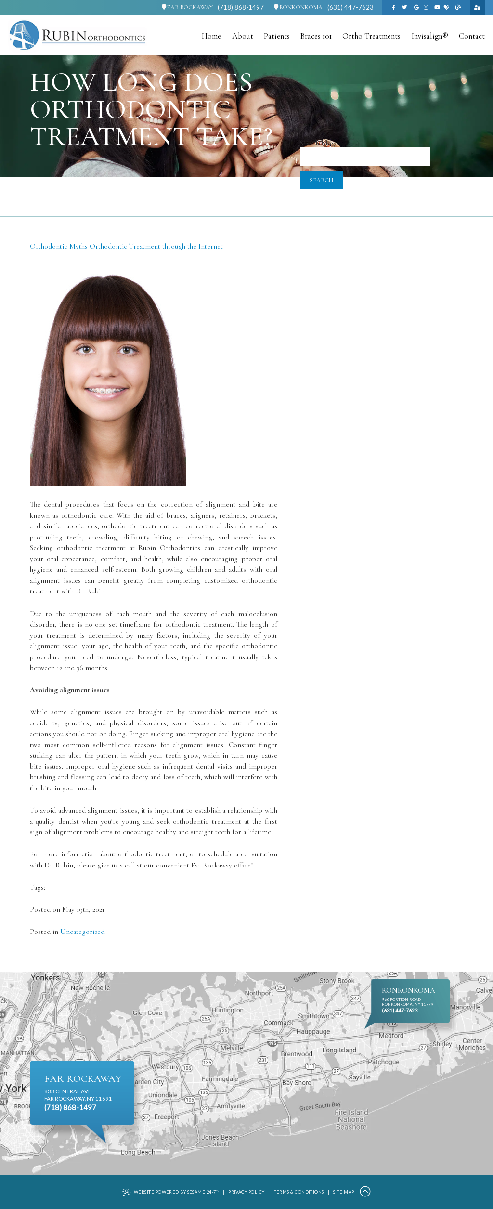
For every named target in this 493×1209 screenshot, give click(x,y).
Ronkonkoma (298, 7)
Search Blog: (318, 143)
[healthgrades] (447, 7)
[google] (416, 7)
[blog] (458, 7)
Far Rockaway (187, 7)
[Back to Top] (365, 1192)
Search (321, 180)
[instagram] (425, 7)
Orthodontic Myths (59, 246)
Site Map (343, 1192)
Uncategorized (82, 931)
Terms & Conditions (299, 1192)
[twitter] (405, 7)
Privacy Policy (246, 1192)
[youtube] (437, 7)
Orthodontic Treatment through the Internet (156, 246)
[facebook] (393, 7)
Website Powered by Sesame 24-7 (170, 1192)
